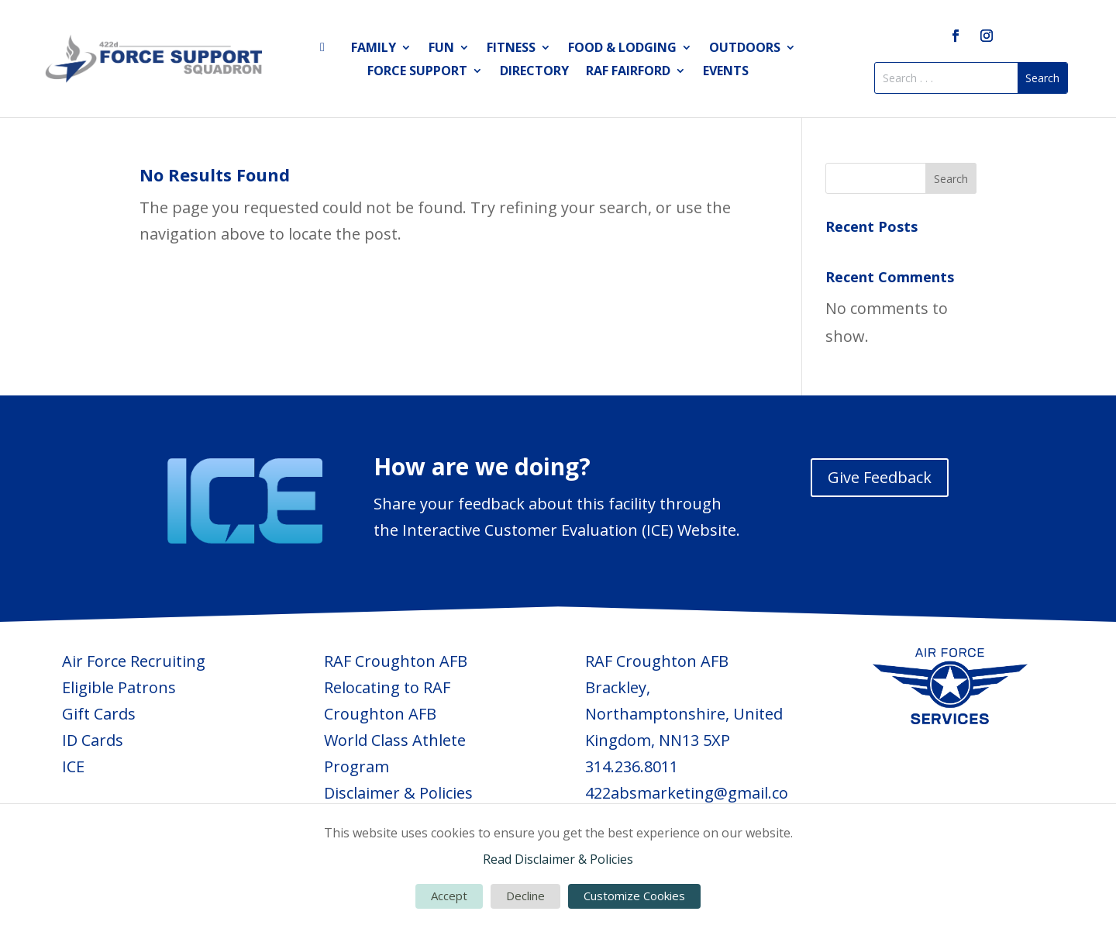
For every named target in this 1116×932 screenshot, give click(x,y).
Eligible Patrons (119, 687)
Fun (441, 49)
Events (726, 72)
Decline (525, 895)
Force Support (417, 72)
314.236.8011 (631, 766)
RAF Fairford (628, 72)
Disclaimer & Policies (398, 792)
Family (373, 49)
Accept (449, 895)
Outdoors (744, 49)
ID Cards (92, 740)
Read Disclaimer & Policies (558, 859)
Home (327, 50)
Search (951, 178)
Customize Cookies (634, 895)
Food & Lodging (622, 49)
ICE (73, 766)
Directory (534, 72)
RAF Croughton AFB (395, 661)
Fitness (511, 49)
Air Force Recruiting (133, 661)
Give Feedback (880, 477)
